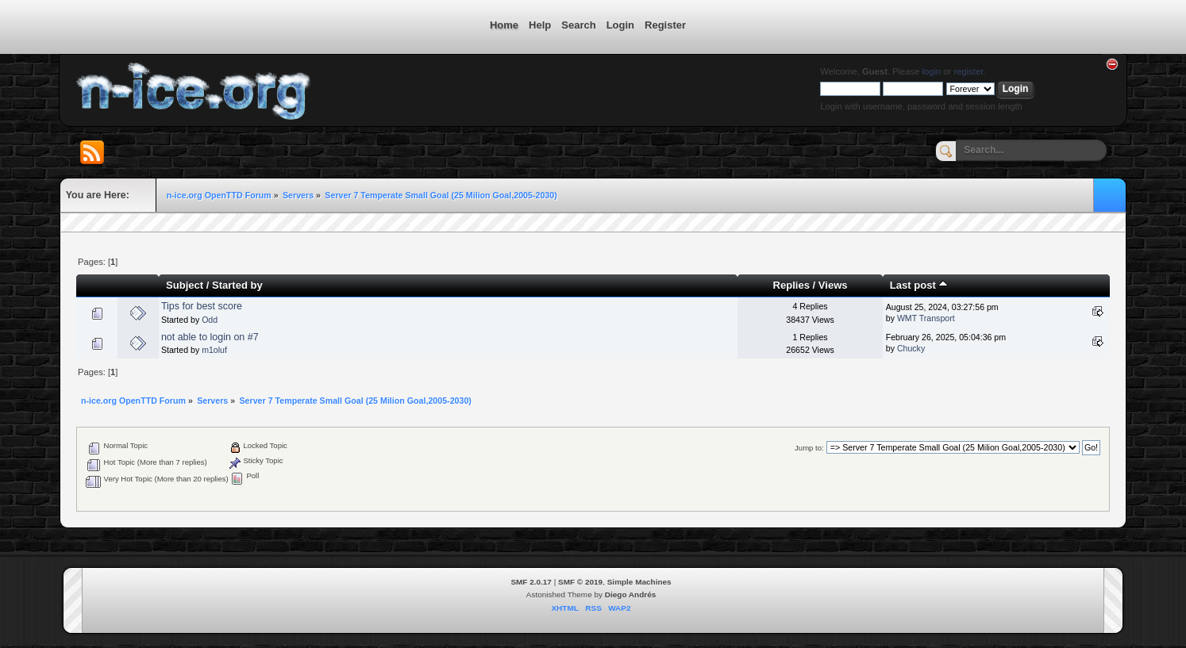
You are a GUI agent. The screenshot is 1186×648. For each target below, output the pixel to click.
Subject (184, 285)
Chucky (911, 348)
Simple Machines (639, 581)
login (931, 71)
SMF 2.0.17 (531, 581)
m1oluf (214, 350)
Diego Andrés (630, 594)
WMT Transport (926, 318)
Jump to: (809, 447)
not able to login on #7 (210, 337)
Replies (791, 285)
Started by (237, 285)
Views (833, 285)
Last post (919, 285)
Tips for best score (201, 306)
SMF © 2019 (580, 581)
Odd (210, 319)
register (968, 71)
